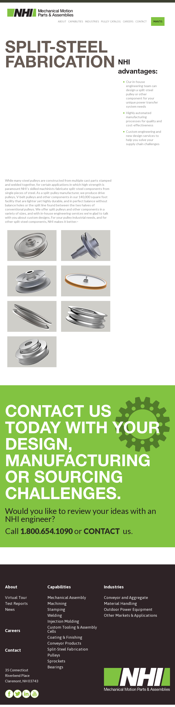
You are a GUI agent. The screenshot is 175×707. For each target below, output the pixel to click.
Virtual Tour (16, 598)
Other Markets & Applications (131, 616)
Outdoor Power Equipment (128, 610)
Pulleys (54, 658)
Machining (57, 604)
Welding (54, 616)
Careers (128, 21)
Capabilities (75, 21)
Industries (92, 21)
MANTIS (157, 21)
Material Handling (120, 604)
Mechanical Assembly (67, 598)
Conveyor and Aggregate (126, 598)
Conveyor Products (64, 645)
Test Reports (16, 604)
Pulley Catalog (111, 21)
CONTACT (106, 531)
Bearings (55, 670)
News (10, 610)
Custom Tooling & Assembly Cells (72, 631)
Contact (141, 21)
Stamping (56, 610)
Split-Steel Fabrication (67, 651)
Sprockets (56, 664)
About (62, 21)
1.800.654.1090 (48, 531)
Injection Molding (63, 622)
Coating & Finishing (65, 639)
